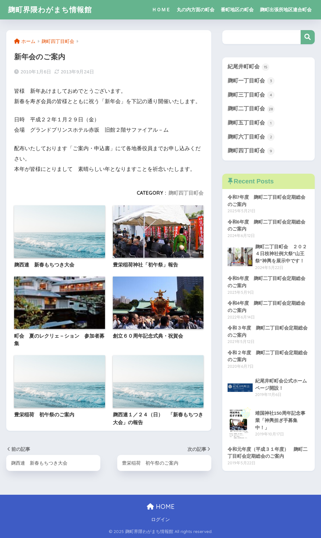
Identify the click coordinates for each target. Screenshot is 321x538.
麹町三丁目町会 (251, 95)
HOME (161, 506)
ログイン (160, 519)
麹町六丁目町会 (251, 137)
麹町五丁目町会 (251, 123)
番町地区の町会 (237, 9)
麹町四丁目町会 (185, 193)
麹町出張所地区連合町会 (286, 9)
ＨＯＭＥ (161, 9)
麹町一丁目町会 (251, 81)
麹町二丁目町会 (251, 109)
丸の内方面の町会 (195, 9)
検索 (308, 37)
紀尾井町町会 (249, 67)
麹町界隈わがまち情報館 (50, 9)
